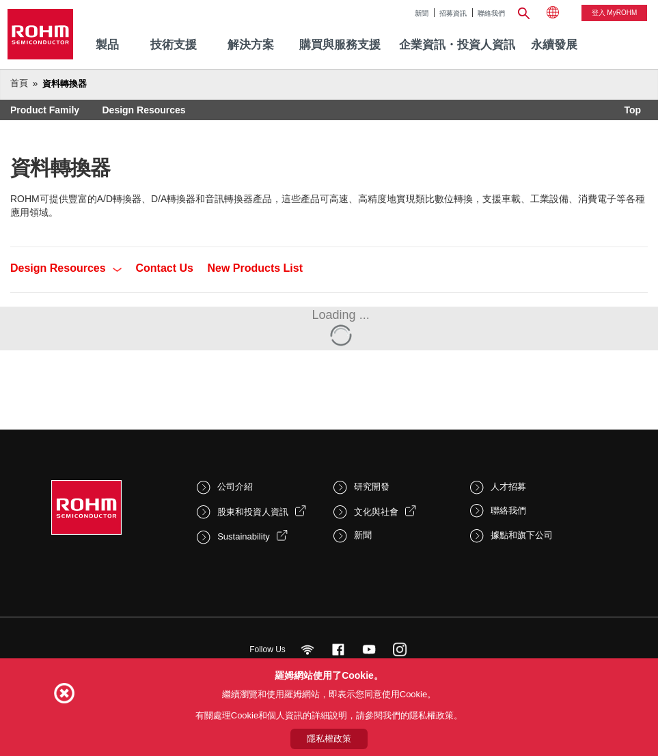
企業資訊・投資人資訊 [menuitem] (457, 44)
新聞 (421, 13)
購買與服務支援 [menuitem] (340, 44)
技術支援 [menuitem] (173, 44)
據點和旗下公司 (522, 535)
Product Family (44, 109)
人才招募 (508, 486)
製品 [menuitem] (107, 44)
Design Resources (143, 109)
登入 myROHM (615, 12)
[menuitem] (554, 45)
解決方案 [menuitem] (251, 44)
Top (632, 109)
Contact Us (164, 268)
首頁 (19, 83)
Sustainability (243, 536)
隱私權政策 (329, 738)
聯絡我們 (491, 13)
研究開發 (371, 486)
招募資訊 (453, 13)
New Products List (255, 268)
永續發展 (554, 44)
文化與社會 (376, 512)
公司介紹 (235, 486)
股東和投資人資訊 (252, 512)
